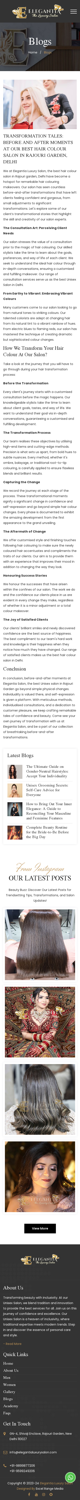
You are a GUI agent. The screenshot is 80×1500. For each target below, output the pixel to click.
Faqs (6, 1414)
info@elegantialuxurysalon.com (33, 1452)
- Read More (12, 1344)
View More (40, 1228)
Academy (10, 1406)
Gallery (9, 1392)
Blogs (8, 1399)
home (32, 52)
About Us (10, 1371)
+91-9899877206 (22, 1465)
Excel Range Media (49, 1488)
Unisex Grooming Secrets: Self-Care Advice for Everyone (47, 790)
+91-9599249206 (22, 1471)
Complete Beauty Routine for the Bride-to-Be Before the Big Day (47, 832)
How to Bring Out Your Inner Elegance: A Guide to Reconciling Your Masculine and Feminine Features (49, 812)
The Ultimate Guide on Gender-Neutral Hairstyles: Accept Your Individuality (47, 772)
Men (6, 1378)
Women (9, 1385)
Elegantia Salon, (14, 683)
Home (8, 1364)
